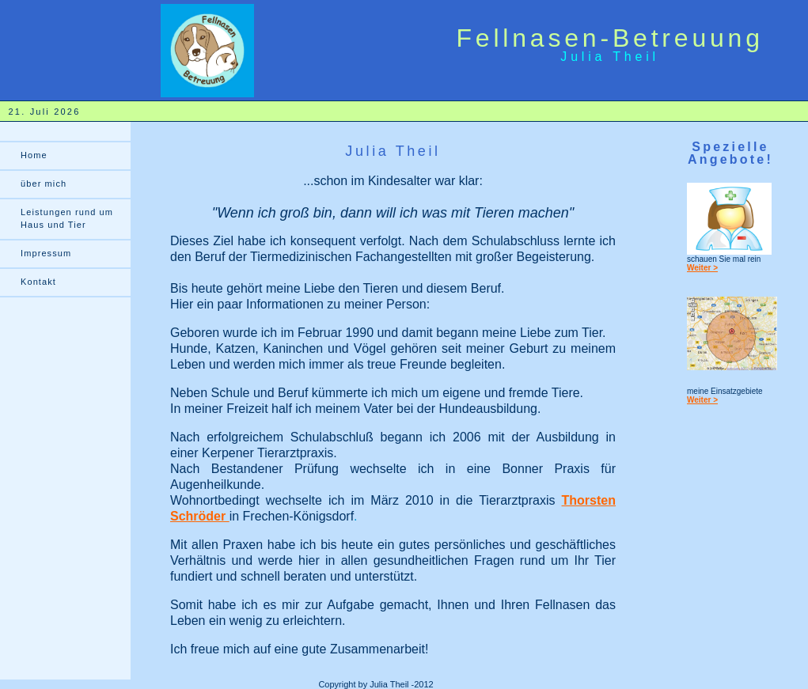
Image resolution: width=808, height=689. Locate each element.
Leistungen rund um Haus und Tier (67, 218)
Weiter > (702, 267)
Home (34, 155)
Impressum (46, 253)
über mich (43, 183)
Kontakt (38, 281)
